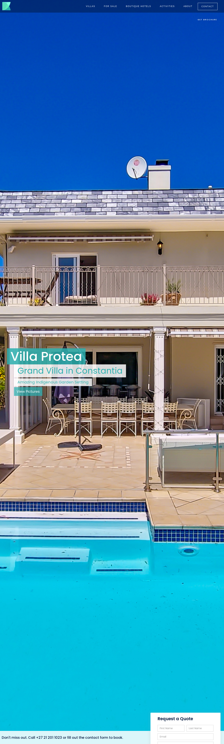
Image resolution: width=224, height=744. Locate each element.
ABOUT (188, 6)
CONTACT (207, 6)
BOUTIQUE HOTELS (138, 6)
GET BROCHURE (207, 19)
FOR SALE (110, 6)
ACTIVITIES (167, 6)
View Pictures (28, 391)
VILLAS (90, 6)
